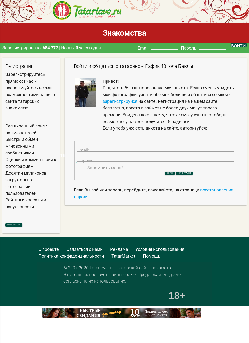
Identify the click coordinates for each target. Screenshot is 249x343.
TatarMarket (123, 258)
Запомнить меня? (105, 187)
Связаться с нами (84, 251)
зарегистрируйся (120, 101)
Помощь (151, 258)
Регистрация (26, 225)
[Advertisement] (57, 333)
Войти (157, 194)
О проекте (48, 251)
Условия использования (159, 251)
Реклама (119, 251)
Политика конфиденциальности (71, 258)
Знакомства (124, 32)
